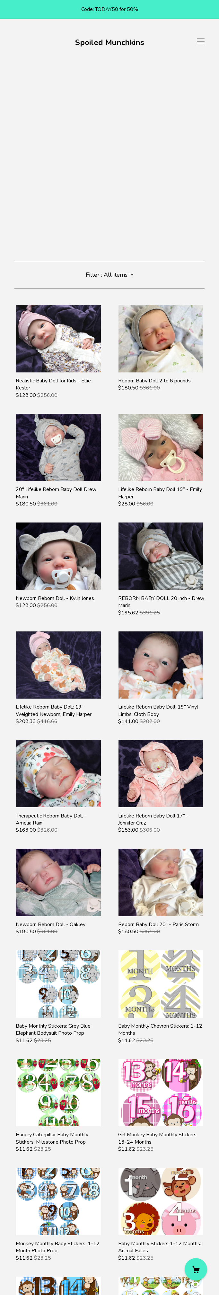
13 (100, 1209)
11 (76, 1209)
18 (158, 1209)
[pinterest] (26, 1241)
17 (146, 1209)
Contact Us (26, 1252)
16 (135, 1209)
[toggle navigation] (201, 41)
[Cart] (196, 1269)
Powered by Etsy (34, 1277)
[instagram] (36, 1241)
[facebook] (17, 1241)
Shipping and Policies (37, 1259)
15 (124, 1209)
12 (88, 1209)
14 (112, 1209)
